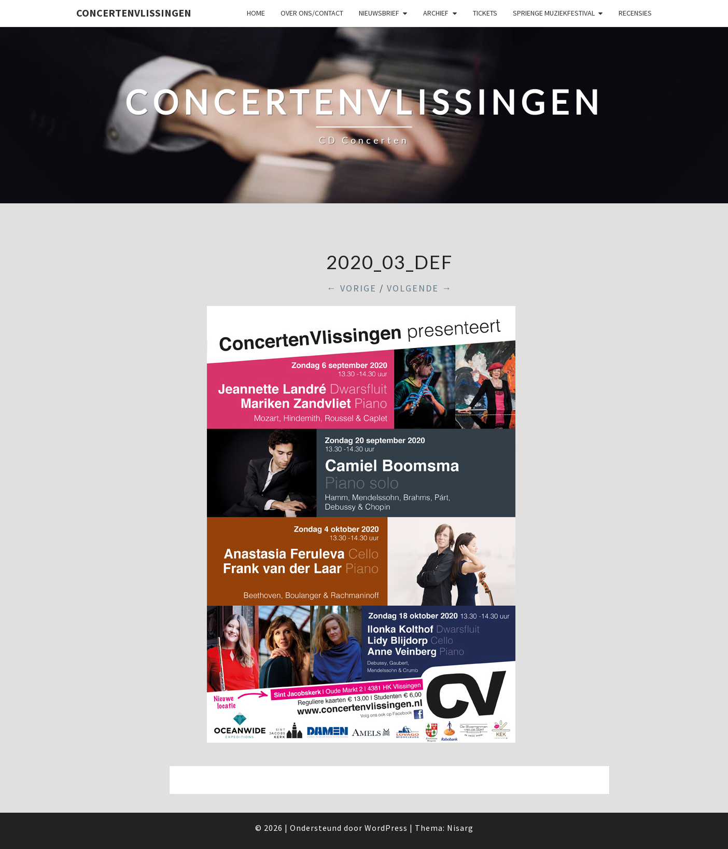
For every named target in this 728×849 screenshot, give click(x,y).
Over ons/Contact (312, 13)
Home (256, 13)
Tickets (485, 13)
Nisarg (460, 828)
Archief (436, 13)
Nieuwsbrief (379, 13)
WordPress (386, 828)
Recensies (635, 13)
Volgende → (419, 288)
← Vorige (351, 288)
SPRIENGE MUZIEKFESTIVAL (554, 13)
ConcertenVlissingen (133, 12)
